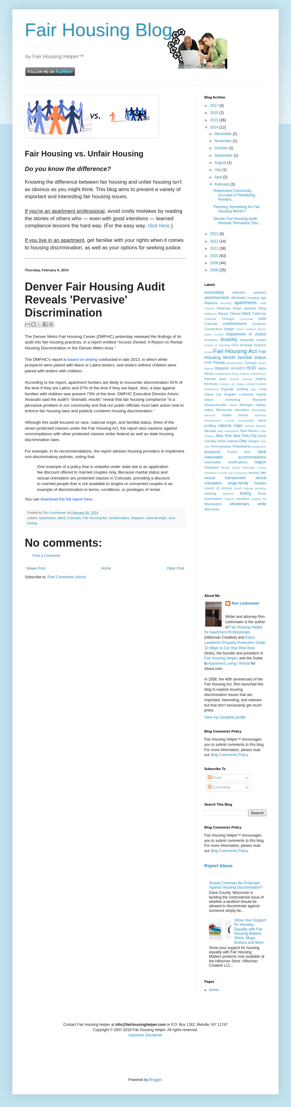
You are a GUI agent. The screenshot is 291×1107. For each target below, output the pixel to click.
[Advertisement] (235, 552)
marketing (233, 399)
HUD (251, 367)
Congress (259, 324)
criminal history (255, 329)
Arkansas (224, 308)
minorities (242, 410)
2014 (214, 127)
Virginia (229, 499)
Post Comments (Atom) (66, 577)
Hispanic (137, 518)
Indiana (245, 373)
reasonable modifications (225, 462)
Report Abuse (218, 865)
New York (224, 436)
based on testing (82, 359)
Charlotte (210, 319)
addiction (238, 292)
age (263, 298)
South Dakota (243, 488)
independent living (227, 373)
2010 (214, 256)
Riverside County (254, 467)
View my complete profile (224, 717)
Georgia (251, 363)
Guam (262, 363)
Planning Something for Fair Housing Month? (237, 209)
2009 (214, 263)
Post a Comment (46, 556)
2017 (214, 105)
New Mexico (249, 431)
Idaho (262, 368)
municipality (246, 420)
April (219, 177)
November (224, 141)
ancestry (226, 303)
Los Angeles (226, 394)
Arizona (209, 308)
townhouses (213, 499)
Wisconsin (211, 509)
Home (106, 568)
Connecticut (213, 329)
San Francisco (237, 473)
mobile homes (235, 415)
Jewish (234, 379)
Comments (219, 787)
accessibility (214, 292)
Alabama (211, 303)
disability (228, 339)
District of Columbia (217, 345)
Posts (215, 778)
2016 (214, 113)
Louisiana (246, 394)
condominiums (235, 324)
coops (229, 329)
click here (159, 226)
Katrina (261, 379)
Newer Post (36, 568)
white (262, 504)
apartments (47, 518)
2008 (214, 270)
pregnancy (259, 446)
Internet (210, 379)
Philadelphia (241, 446)
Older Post (175, 568)
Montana (260, 415)
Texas (262, 493)
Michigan (246, 405)
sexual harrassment (224, 478)
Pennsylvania (221, 446)
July (218, 170)
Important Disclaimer (145, 1035)
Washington (213, 504)
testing (32, 523)
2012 (214, 241)
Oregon (253, 441)
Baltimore (210, 313)
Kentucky (211, 384)
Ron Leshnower (245, 603)
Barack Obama (229, 313)
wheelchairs (239, 504)
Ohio (243, 441)
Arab (263, 303)
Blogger (155, 1080)
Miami (233, 405)
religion (260, 462)
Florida (219, 363)
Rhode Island (230, 467)
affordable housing (245, 298)
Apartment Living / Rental (229, 663)
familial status (119, 518)
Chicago (228, 319)
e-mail (208, 352)
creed (239, 329)
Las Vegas (237, 384)
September (224, 155)
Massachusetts (215, 405)
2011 (214, 248)
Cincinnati (246, 319)
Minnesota (224, 410)
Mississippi (259, 410)
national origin (156, 518)
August (221, 162)
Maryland (259, 399)
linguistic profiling (234, 389)
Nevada (210, 431)
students (228, 493)
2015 (214, 120)
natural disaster (255, 425)
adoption (260, 292)
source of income (218, 488)
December (224, 134)
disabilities (211, 340)
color (262, 319)
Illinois (209, 373)
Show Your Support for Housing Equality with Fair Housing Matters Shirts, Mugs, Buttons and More (250, 931)
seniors (254, 473)
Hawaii (208, 368)
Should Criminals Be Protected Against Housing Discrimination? (236, 885)
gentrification (235, 363)
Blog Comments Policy (229, 755)
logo (253, 389)
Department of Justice (246, 334)
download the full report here (66, 499)
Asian (237, 308)
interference (258, 373)
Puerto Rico (238, 452)
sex (263, 472)
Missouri (209, 415)
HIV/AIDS (238, 368)
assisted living (255, 308)
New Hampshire (228, 431)
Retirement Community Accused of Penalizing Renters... (234, 195)
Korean (224, 384)
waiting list (258, 499)
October (222, 148)
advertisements (216, 297)
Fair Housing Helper (220, 658)
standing (260, 488)
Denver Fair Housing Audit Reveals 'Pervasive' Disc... (238, 221)
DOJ (235, 345)
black (61, 518)
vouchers (243, 499)
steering (210, 493)
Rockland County (215, 473)
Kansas (247, 379)
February (222, 184)
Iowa (222, 379)
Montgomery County (219, 420)
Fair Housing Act (95, 518)
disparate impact (253, 340)
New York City (245, 436)
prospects (212, 452)
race (171, 518)
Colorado (74, 518)
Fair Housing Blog (98, 30)
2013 (214, 234)
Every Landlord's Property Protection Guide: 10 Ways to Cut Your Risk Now (235, 642)
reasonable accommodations (235, 457)
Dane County (214, 334)
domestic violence (252, 345)
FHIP (208, 363)
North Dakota (228, 441)
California (259, 313)
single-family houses (247, 483)
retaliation (211, 467)
